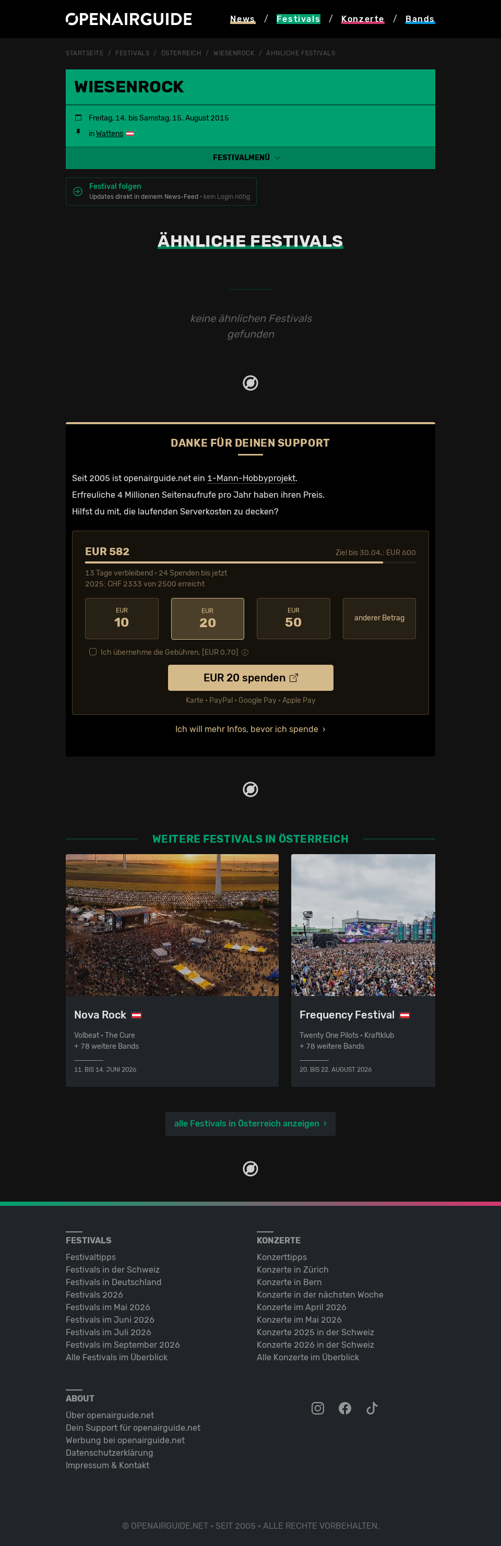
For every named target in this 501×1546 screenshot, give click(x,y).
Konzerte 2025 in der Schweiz (315, 1331)
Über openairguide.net (110, 1414)
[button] (250, 157)
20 (208, 617)
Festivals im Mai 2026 (108, 1306)
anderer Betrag (379, 617)
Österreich (181, 53)
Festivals (132, 53)
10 (122, 617)
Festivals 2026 (94, 1294)
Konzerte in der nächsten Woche (320, 1294)
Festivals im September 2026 (123, 1344)
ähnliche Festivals (300, 53)
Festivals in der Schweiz (113, 1269)
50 (293, 617)
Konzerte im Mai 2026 (299, 1319)
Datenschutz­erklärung (109, 1452)
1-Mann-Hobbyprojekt (251, 478)
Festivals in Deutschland (114, 1281)
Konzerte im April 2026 (302, 1306)
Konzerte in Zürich (293, 1269)
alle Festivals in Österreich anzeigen (246, 1123)
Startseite (85, 53)
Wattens (109, 133)
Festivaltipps (91, 1256)
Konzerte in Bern (289, 1281)
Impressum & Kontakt (107, 1464)
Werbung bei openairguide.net (125, 1439)
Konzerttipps (282, 1256)
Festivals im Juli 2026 (108, 1331)
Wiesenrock (234, 53)
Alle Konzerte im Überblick (308, 1356)
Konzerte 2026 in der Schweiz (315, 1344)
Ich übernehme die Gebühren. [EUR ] (169, 651)
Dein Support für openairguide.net (133, 1427)
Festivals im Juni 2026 (110, 1319)
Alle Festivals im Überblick (117, 1356)
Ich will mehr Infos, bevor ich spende (246, 728)
